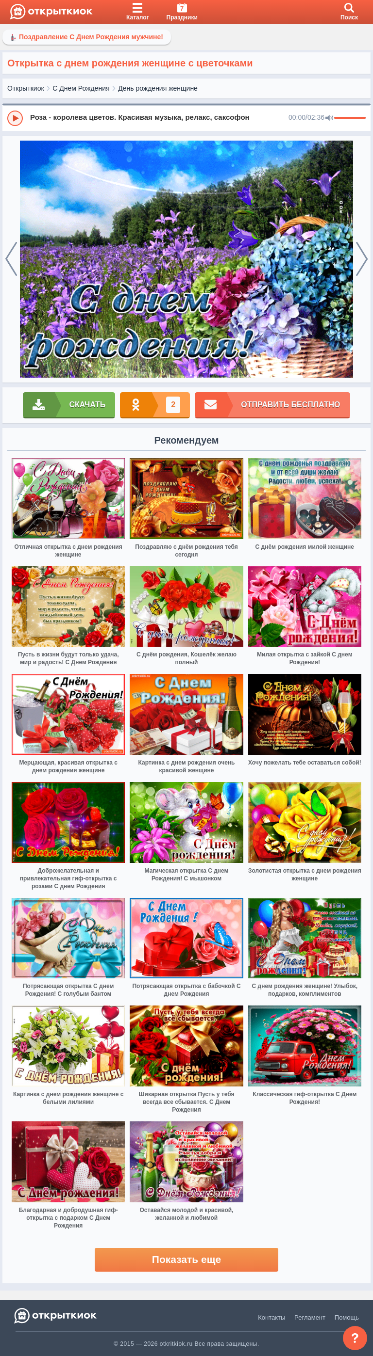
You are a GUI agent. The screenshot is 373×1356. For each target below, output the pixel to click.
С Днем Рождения (80, 88)
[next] (362, 259)
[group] (186, 118)
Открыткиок (25, 88)
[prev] (11, 259)
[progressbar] (350, 118)
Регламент (309, 1317)
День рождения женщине (158, 88)
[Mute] (329, 118)
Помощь (347, 1317)
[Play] (15, 118)
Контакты (271, 1317)
